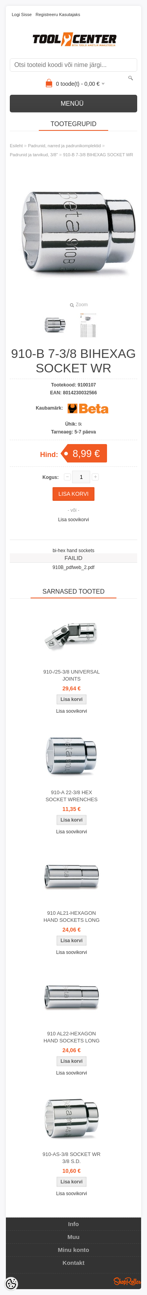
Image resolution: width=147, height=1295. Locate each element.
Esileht (16, 145)
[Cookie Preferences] (11, 1284)
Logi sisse (22, 14)
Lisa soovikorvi (73, 519)
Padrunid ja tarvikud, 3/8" (34, 154)
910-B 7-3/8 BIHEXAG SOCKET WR (98, 154)
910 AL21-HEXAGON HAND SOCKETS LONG (72, 916)
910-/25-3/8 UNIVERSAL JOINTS (72, 675)
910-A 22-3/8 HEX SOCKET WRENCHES (71, 795)
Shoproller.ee (127, 1281)
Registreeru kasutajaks (58, 14)
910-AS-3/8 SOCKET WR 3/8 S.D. (72, 1157)
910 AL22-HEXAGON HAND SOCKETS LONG (72, 1037)
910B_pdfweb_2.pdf (73, 567)
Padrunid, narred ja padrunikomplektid (64, 145)
